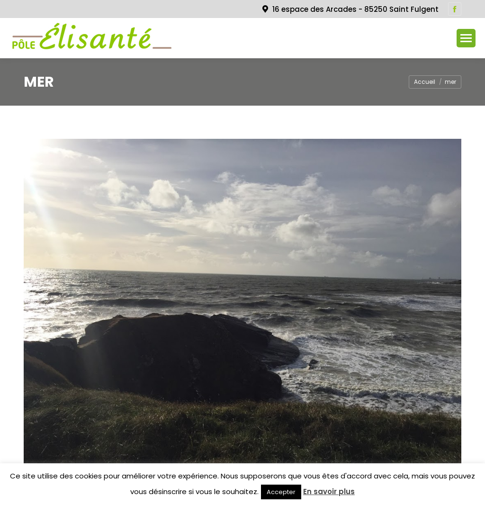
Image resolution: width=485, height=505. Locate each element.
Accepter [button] (281, 491)
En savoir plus (329, 491)
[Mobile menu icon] (466, 38)
